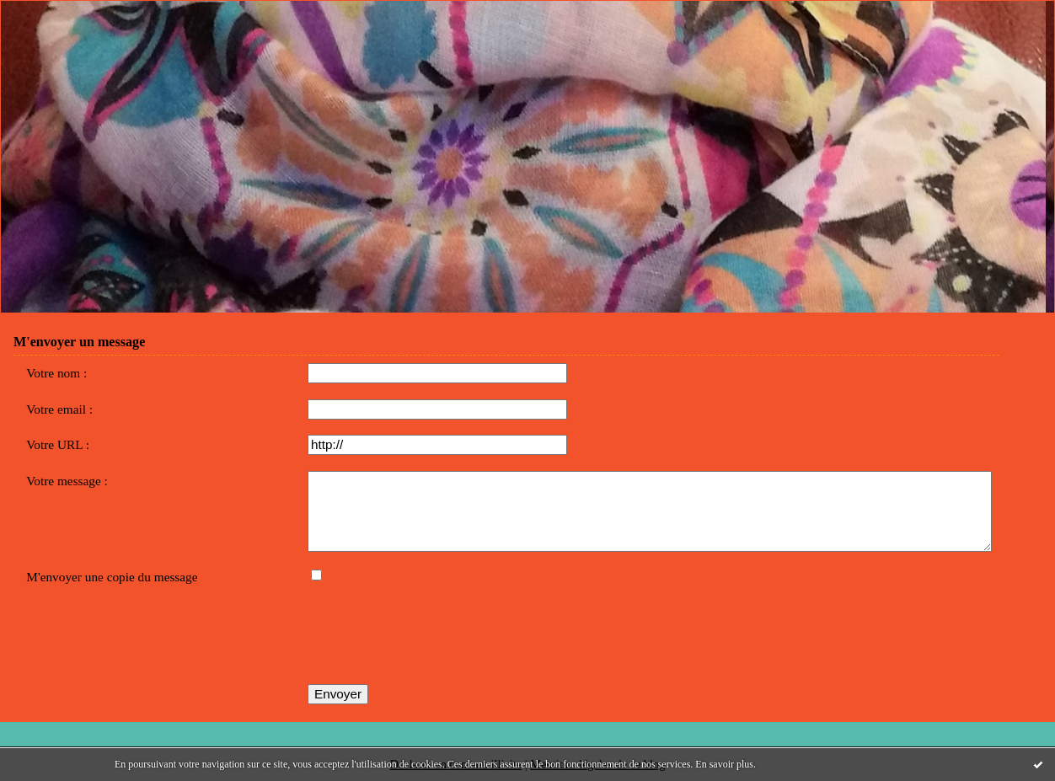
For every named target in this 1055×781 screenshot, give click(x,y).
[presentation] (436, 636)
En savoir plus (724, 764)
